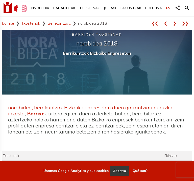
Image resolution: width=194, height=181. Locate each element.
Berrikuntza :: (59, 23)
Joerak (110, 8)
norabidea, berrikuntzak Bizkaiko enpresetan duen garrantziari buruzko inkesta (90, 110)
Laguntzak (130, 8)
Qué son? (140, 171)
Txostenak (89, 8)
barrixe (8, 23)
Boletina (153, 8)
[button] (187, 8)
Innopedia (40, 8)
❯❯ (187, 23)
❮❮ (157, 23)
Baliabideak (64, 8)
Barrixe (35, 113)
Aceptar (120, 171)
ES (168, 8)
